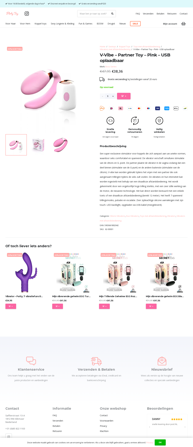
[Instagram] (26, 13)
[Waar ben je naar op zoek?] (96, 13)
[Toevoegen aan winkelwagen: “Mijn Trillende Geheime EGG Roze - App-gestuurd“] (104, 306)
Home (102, 46)
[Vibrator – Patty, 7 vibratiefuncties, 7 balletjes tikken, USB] (26, 272)
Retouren (172, 13)
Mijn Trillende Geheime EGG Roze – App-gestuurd (127, 296)
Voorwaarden (106, 420)
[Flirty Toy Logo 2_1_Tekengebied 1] (12, 13)
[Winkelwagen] (183, 24)
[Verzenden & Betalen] (96, 361)
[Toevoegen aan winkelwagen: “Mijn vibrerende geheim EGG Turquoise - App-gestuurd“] (57, 306)
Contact (184, 13)
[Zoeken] (112, 13)
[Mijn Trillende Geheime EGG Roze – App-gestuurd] (120, 272)
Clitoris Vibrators (117, 216)
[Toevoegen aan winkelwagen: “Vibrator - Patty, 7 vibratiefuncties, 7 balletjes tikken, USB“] (10, 306)
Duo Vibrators (132, 216)
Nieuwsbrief (162, 369)
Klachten (104, 431)
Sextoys (112, 46)
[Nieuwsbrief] (162, 361)
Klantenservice (31, 369)
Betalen (160, 13)
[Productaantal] (108, 96)
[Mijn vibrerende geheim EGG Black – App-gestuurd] (167, 272)
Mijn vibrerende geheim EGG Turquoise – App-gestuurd (83, 296)
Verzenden (148, 13)
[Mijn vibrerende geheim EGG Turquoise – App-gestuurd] (73, 272)
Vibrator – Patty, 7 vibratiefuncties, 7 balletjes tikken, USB (37, 296)
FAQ (138, 13)
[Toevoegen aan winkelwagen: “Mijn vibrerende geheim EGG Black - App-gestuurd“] (151, 306)
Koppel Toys (124, 46)
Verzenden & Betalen (96, 369)
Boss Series (111, 66)
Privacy (103, 425)
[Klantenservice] (31, 361)
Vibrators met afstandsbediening (115, 49)
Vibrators (171, 216)
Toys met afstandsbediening (146, 46)
